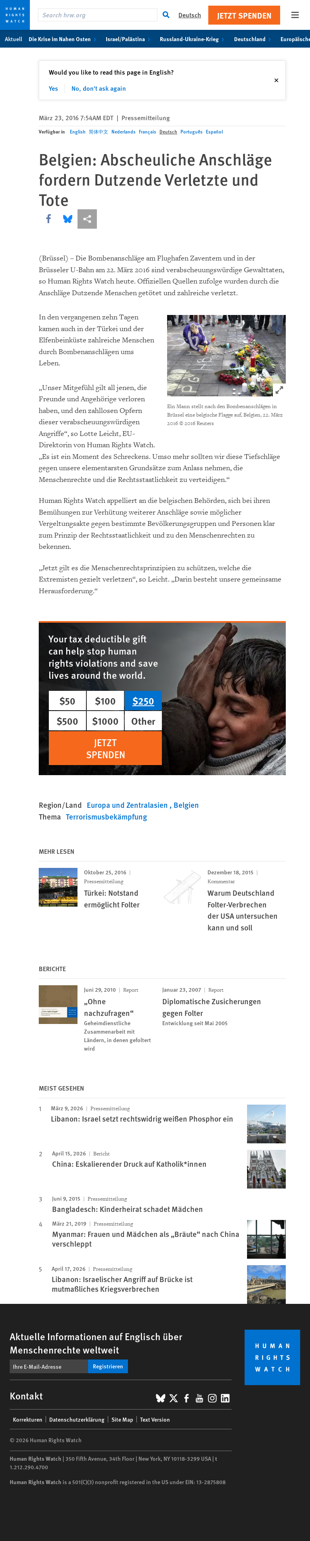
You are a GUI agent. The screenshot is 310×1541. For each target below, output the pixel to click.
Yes (53, 88)
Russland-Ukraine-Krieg (193, 39)
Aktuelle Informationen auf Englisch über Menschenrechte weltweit (96, 1342)
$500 (67, 721)
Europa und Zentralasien (128, 804)
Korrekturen (27, 1419)
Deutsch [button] (189, 14)
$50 (67, 700)
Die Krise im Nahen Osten (64, 39)
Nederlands (123, 131)
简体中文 (98, 131)
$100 (105, 700)
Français (147, 131)
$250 (143, 700)
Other (143, 721)
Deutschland (254, 39)
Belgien (186, 804)
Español (214, 131)
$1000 (105, 721)
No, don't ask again (98, 88)
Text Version (155, 1419)
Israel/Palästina (129, 39)
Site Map (122, 1419)
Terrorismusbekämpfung (106, 816)
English (78, 131)
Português (191, 131)
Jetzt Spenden (244, 15)
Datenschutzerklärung (77, 1419)
